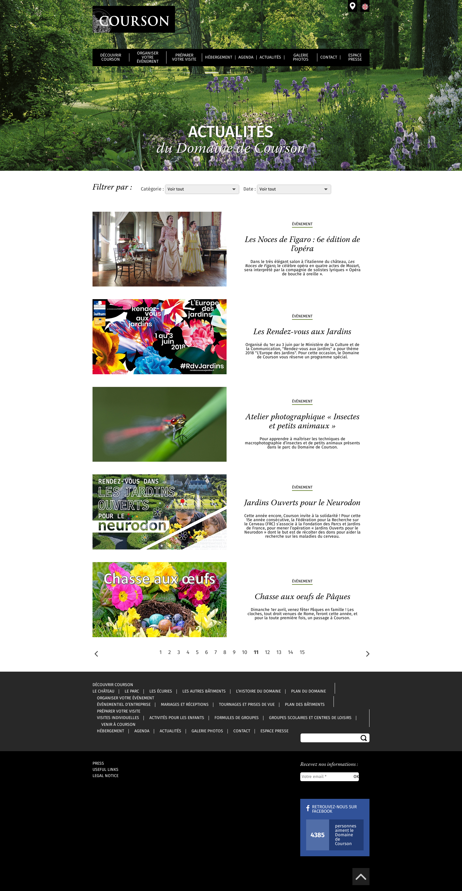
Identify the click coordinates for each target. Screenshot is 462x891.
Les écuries (160, 691)
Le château (103, 691)
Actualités (270, 57)
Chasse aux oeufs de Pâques (302, 597)
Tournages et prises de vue (247, 705)
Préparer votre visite (184, 57)
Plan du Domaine (308, 691)
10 (244, 652)
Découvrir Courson (110, 57)
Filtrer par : (112, 187)
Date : (249, 189)
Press (98, 763)
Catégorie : (153, 189)
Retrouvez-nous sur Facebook (334, 809)
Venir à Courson (352, 6)
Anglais (364, 6)
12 (267, 652)
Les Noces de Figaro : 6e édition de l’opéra (302, 244)
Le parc (132, 691)
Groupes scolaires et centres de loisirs (310, 718)
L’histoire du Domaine (258, 691)
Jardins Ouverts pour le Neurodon (302, 503)
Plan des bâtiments (305, 705)
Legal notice (105, 776)
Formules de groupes (236, 718)
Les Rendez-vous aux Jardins (302, 332)
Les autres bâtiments (204, 691)
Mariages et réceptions (185, 705)
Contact (328, 57)
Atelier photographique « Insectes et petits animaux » (302, 421)
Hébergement (218, 57)
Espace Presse (355, 57)
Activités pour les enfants (176, 718)
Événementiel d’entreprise (124, 705)
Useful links (105, 770)
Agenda (245, 57)
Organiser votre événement (148, 57)
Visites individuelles (118, 718)
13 (278, 652)
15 (302, 652)
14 (290, 652)
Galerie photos (300, 57)
